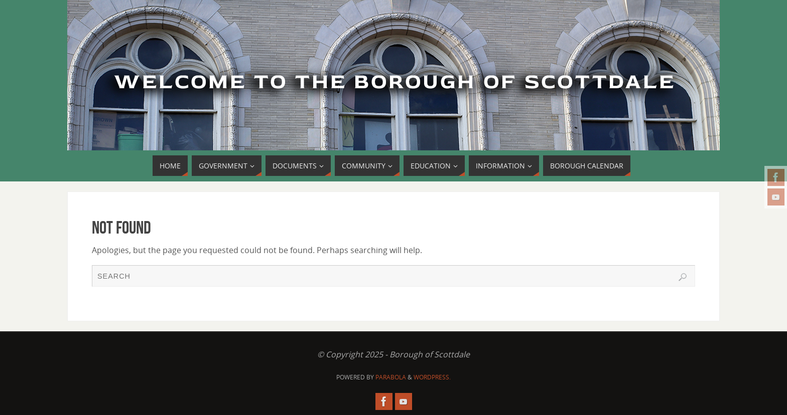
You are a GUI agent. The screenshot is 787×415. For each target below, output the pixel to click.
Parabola (390, 377)
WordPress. (432, 377)
